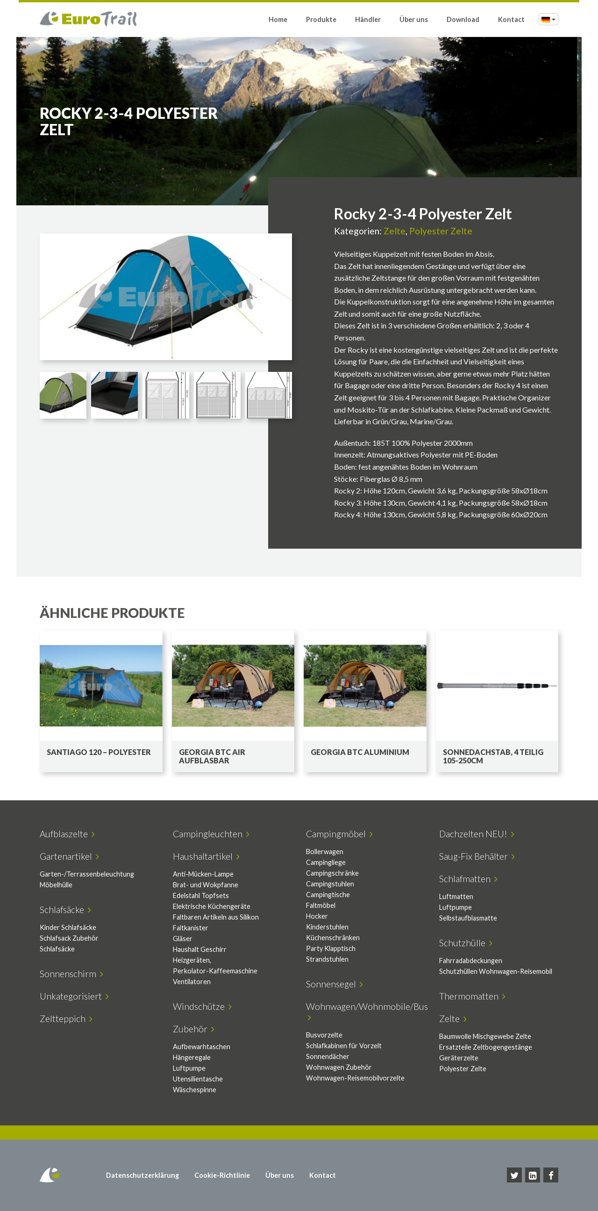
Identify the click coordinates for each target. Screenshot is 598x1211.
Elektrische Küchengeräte (211, 906)
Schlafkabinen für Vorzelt (344, 1046)
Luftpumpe (455, 907)
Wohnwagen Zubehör (339, 1067)
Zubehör (193, 1028)
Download (463, 20)
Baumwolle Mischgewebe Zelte (485, 1036)
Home (278, 20)
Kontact (511, 20)
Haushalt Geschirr (200, 949)
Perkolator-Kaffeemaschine (215, 971)
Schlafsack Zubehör (69, 938)
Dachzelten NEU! (476, 833)
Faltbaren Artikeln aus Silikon (216, 917)
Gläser (182, 939)
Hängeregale (192, 1057)
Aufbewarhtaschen (201, 1047)
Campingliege (326, 862)
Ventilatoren (192, 982)
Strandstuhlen (327, 959)
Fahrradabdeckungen (470, 960)
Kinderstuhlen (327, 927)
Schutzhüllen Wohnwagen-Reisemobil (495, 971)
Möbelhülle (56, 885)
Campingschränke (332, 873)
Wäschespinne (194, 1090)
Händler (368, 20)
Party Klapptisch (331, 948)
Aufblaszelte (67, 833)
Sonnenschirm (71, 973)
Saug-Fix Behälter (477, 856)
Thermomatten (472, 996)
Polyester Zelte (440, 230)
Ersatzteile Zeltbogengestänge (485, 1047)
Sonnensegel (334, 984)
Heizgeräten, (192, 960)
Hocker (317, 916)
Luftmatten (456, 896)
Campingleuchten (211, 833)
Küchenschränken (333, 938)
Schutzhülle (465, 942)
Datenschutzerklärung (142, 1175)
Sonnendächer (327, 1056)
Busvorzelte (324, 1035)
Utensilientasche (198, 1079)
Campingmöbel (339, 833)
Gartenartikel (69, 856)
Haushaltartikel (206, 856)
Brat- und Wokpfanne (205, 885)
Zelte (395, 230)
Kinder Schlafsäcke (68, 927)
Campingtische (328, 895)
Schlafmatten (468, 878)
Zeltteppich (66, 1018)
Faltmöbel (320, 905)
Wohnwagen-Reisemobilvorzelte (355, 1078)
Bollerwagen (324, 852)
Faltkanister (190, 928)
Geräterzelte (458, 1058)
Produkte (321, 20)
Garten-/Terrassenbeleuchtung (87, 874)
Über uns (413, 20)
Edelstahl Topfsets (201, 895)
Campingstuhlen (330, 884)
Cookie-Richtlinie (222, 1175)
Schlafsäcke (65, 909)
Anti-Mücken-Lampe (203, 874)
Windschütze (202, 1006)
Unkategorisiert (74, 996)
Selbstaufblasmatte (468, 918)
